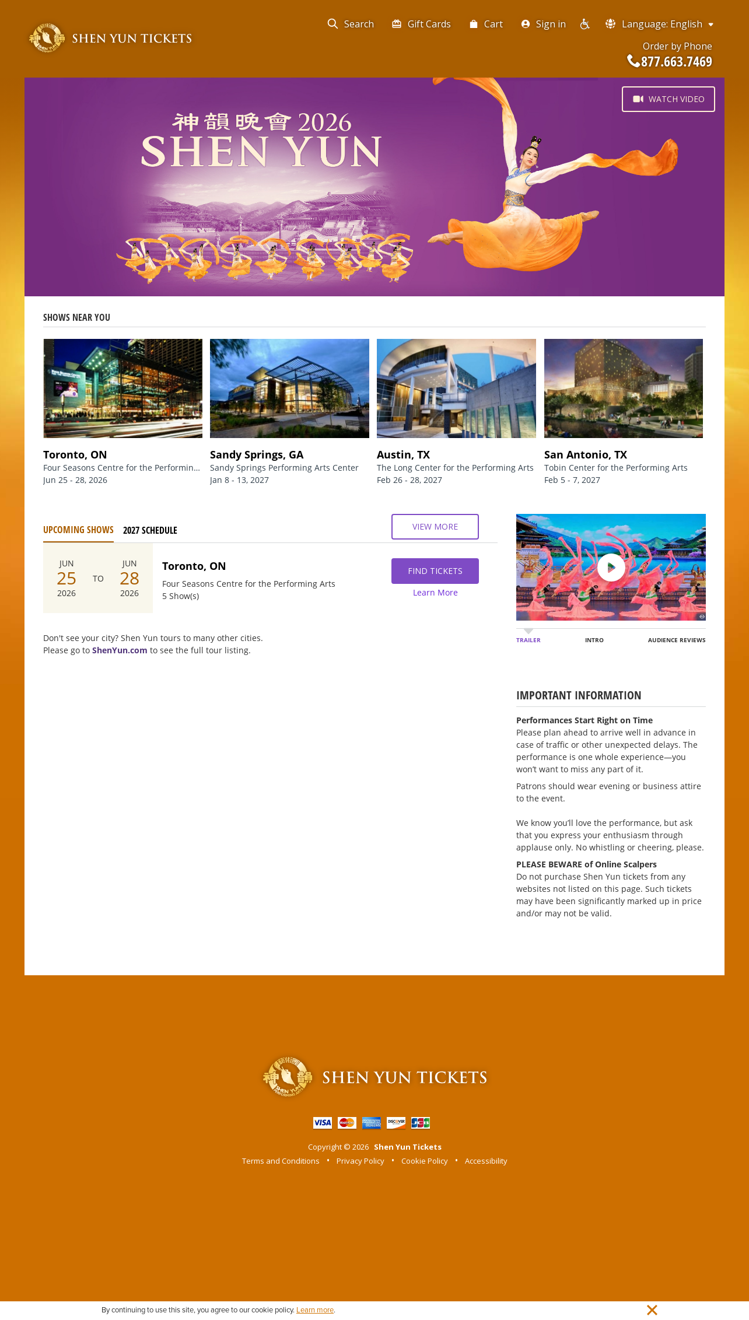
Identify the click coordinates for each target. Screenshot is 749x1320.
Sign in (543, 24)
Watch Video (668, 99)
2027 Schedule (150, 530)
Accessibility (486, 1161)
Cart (485, 24)
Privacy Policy (360, 1161)
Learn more (315, 1310)
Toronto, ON (194, 566)
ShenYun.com (120, 650)
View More (435, 527)
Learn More (435, 592)
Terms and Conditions (281, 1161)
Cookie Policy (424, 1161)
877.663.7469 (669, 61)
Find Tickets (435, 571)
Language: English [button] (660, 23)
